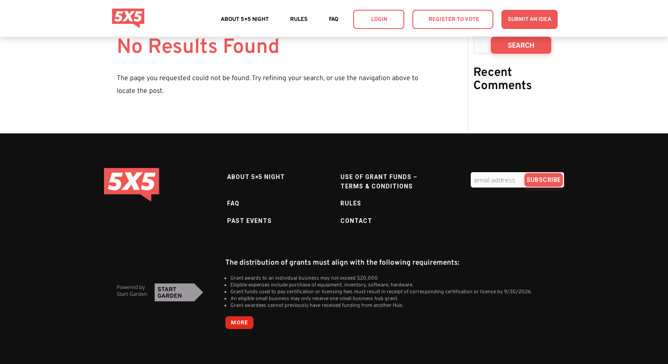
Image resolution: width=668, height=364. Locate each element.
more (239, 322)
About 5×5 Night (245, 19)
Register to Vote (454, 19)
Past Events (249, 220)
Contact (356, 220)
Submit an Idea (529, 19)
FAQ (333, 19)
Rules (299, 19)
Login (379, 19)
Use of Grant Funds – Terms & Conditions (379, 181)
